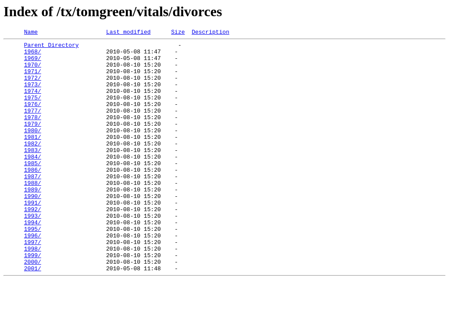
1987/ (32, 205)
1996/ (32, 276)
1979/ (32, 142)
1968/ (32, 55)
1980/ (32, 150)
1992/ (32, 244)
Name (31, 33)
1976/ (32, 118)
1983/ (32, 173)
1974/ (32, 102)
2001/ (32, 315)
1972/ (32, 87)
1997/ (32, 284)
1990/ (32, 229)
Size (178, 33)
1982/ (32, 166)
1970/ (32, 71)
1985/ (32, 189)
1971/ (32, 79)
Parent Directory (51, 47)
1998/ (32, 292)
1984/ (32, 181)
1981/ (32, 158)
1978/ (32, 134)
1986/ (32, 197)
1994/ (32, 260)
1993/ (32, 252)
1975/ (32, 110)
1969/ (32, 63)
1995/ (32, 268)
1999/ (32, 300)
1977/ (32, 126)
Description (210, 33)
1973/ (32, 95)
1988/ (32, 213)
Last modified (128, 33)
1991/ (32, 237)
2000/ (32, 307)
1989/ (32, 221)
